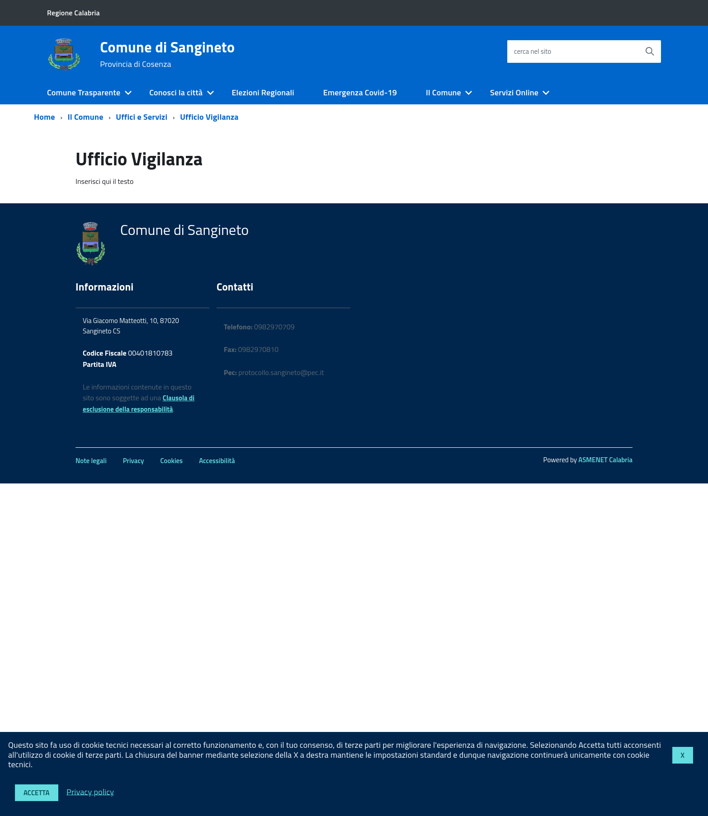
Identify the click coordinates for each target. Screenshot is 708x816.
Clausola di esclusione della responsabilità (138, 403)
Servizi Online (514, 92)
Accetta (37, 793)
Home (44, 117)
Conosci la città (176, 92)
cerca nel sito (532, 51)
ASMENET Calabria (605, 460)
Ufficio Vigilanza (209, 117)
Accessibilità (217, 460)
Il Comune (443, 92)
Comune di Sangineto (167, 54)
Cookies (171, 460)
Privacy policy (90, 791)
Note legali (91, 460)
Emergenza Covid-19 (360, 92)
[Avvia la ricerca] (649, 51)
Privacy (133, 460)
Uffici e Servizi (141, 117)
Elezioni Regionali (262, 92)
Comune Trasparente (83, 92)
